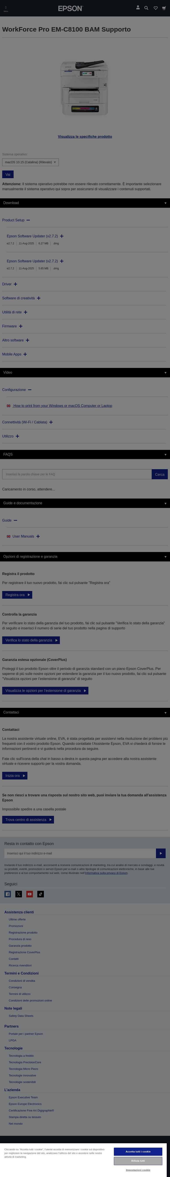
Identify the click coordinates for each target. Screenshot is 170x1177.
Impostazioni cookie (138, 1170)
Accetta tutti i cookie (138, 1151)
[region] (83, 1160)
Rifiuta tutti (138, 1160)
